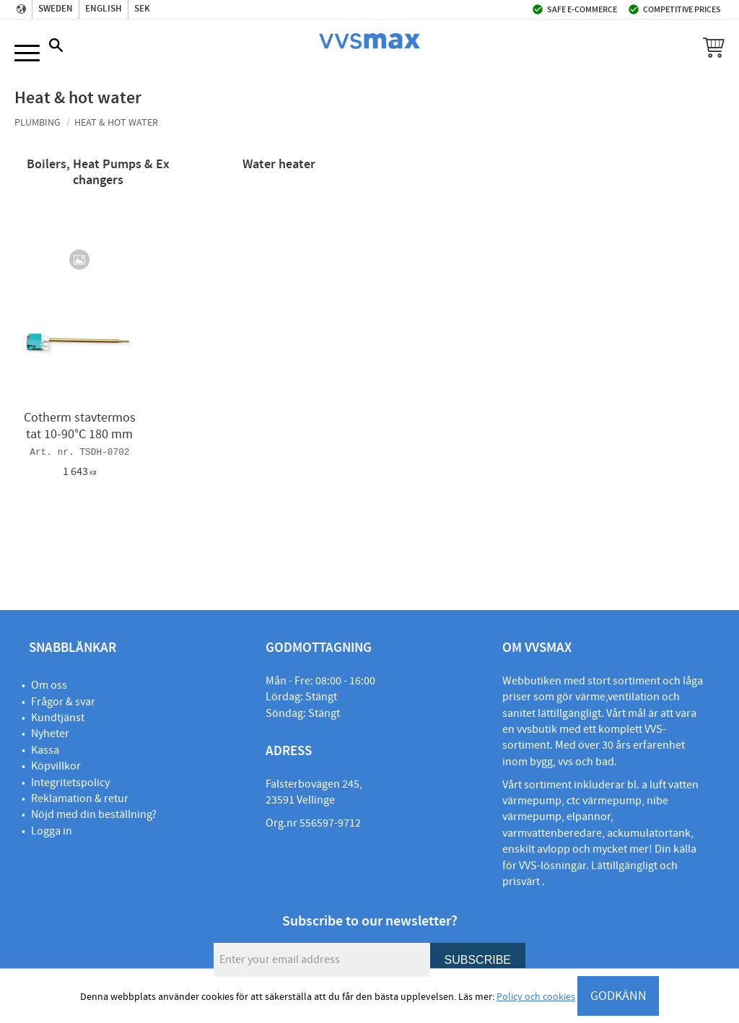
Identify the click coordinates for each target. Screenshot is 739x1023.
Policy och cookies (536, 997)
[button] (27, 53)
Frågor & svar (63, 702)
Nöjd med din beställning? (94, 814)
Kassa (45, 750)
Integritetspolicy (70, 782)
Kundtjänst (57, 717)
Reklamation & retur (79, 798)
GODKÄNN (618, 996)
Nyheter (50, 733)
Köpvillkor (56, 766)
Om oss (49, 685)
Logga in (51, 831)
